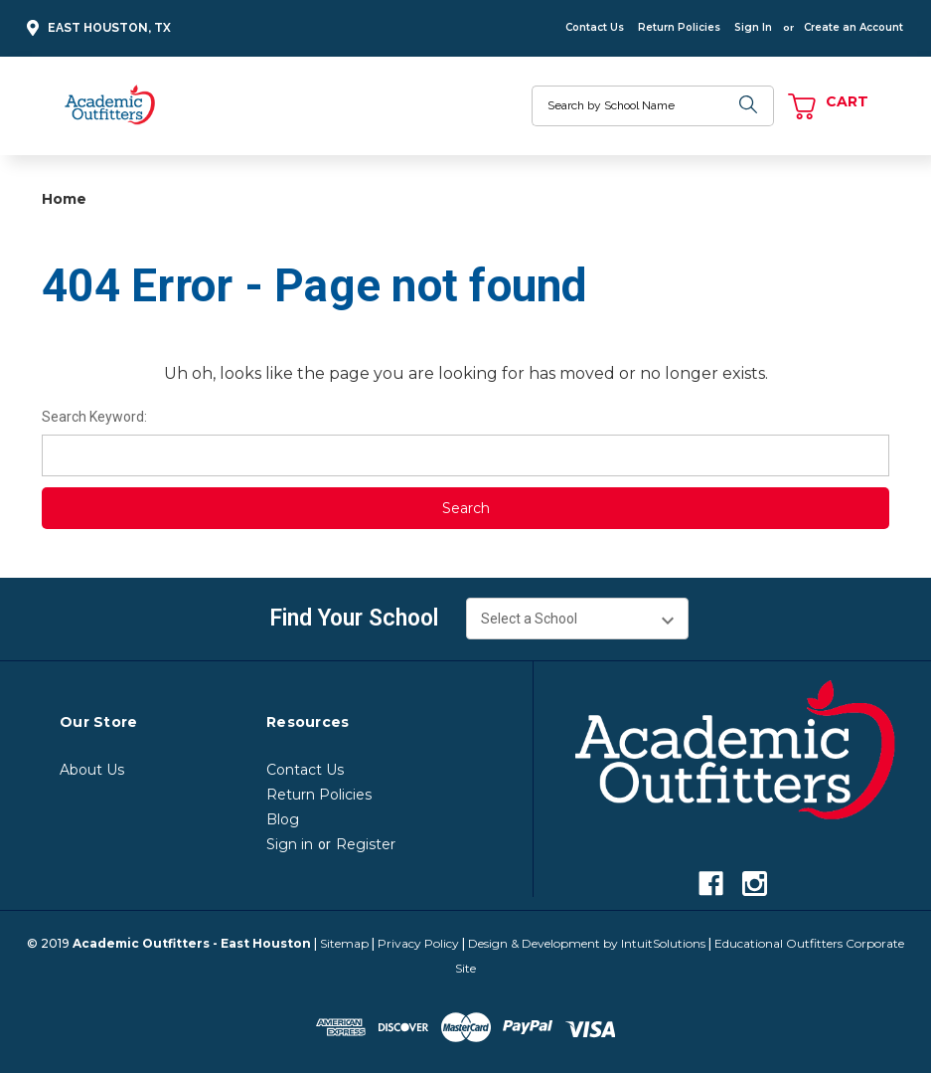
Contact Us (594, 27)
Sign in (289, 844)
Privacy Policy (418, 943)
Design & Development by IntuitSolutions (586, 943)
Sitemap (344, 943)
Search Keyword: (94, 417)
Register (365, 844)
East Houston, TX (96, 28)
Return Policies (679, 27)
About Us (92, 770)
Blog (282, 819)
